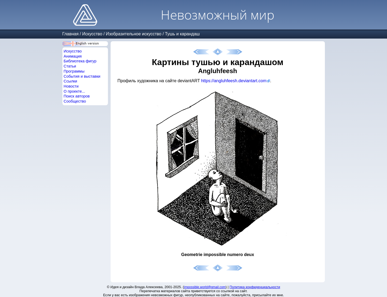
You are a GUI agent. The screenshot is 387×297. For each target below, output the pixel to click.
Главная (70, 34)
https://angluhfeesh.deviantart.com (234, 80)
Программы (74, 71)
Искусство (92, 34)
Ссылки (70, 81)
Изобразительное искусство (133, 34)
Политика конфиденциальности (255, 287)
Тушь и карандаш (182, 34)
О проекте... (74, 91)
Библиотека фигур (80, 61)
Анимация (73, 56)
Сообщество (75, 101)
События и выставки (82, 76)
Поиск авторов (77, 96)
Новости (71, 86)
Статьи (70, 66)
